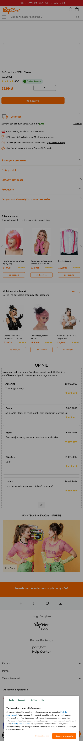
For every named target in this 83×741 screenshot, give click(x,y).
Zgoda (11, 700)
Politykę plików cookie (20, 724)
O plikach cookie (37, 700)
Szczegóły (22, 700)
